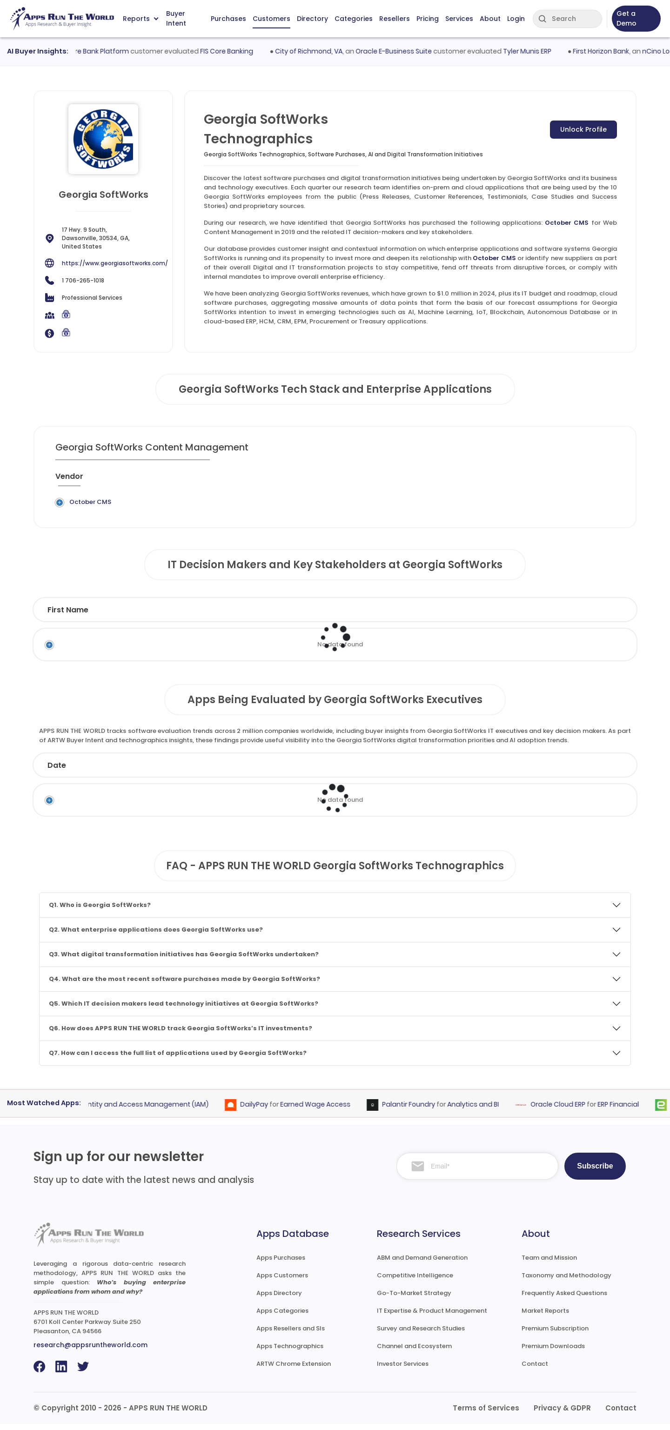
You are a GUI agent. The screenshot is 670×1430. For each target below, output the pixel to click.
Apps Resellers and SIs (290, 1334)
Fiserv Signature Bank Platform (88, 51)
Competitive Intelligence (415, 1281)
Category (481, 771)
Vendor (309, 771)
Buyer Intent (176, 19)
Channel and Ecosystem (414, 1352)
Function (326, 616)
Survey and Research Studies (421, 1334)
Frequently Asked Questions (564, 1299)
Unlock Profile (583, 129)
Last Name (174, 616)
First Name (67, 616)
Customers (271, 18)
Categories (354, 18)
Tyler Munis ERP (535, 51)
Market (574, 771)
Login (516, 18)
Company (139, 771)
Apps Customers (282, 1281)
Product (392, 771)
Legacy (123, 504)
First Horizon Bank (609, 51)
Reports (140, 18)
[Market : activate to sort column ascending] (400, 480)
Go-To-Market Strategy (414, 1299)
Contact (535, 1369)
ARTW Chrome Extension (293, 1369)
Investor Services (403, 1369)
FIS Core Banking (235, 51)
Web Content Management (307, 504)
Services (459, 18)
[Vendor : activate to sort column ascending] (81, 480)
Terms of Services (486, 1414)
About (490, 18)
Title (261, 616)
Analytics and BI (481, 1110)
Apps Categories (282, 1316)
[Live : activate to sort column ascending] (545, 480)
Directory (312, 18)
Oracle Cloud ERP (565, 1110)
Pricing (427, 18)
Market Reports (545, 1316)
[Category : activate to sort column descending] (310, 480)
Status (232, 771)
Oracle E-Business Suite (402, 51)
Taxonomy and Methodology (566, 1281)
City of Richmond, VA (317, 51)
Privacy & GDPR (562, 1414)
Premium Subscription (555, 1334)
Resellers (394, 18)
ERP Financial (626, 1110)
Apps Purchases (280, 1263)
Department (419, 616)
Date (56, 771)
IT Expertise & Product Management (432, 1316)
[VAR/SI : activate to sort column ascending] (464, 480)
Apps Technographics (289, 1352)
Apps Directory (279, 1299)
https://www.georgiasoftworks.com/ (115, 263)
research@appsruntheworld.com (90, 1351)
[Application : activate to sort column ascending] (228, 480)
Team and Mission (549, 1263)
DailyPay (262, 1110)
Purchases (228, 18)
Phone (582, 616)
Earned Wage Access (323, 1110)
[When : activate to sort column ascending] (507, 480)
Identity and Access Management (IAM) (150, 1110)
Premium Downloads (553, 1352)
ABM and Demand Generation (422, 1263)
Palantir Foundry (416, 1110)
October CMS (567, 222)
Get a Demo (626, 18)
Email (516, 616)
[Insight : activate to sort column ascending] (589, 480)
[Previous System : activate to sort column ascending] (151, 480)
